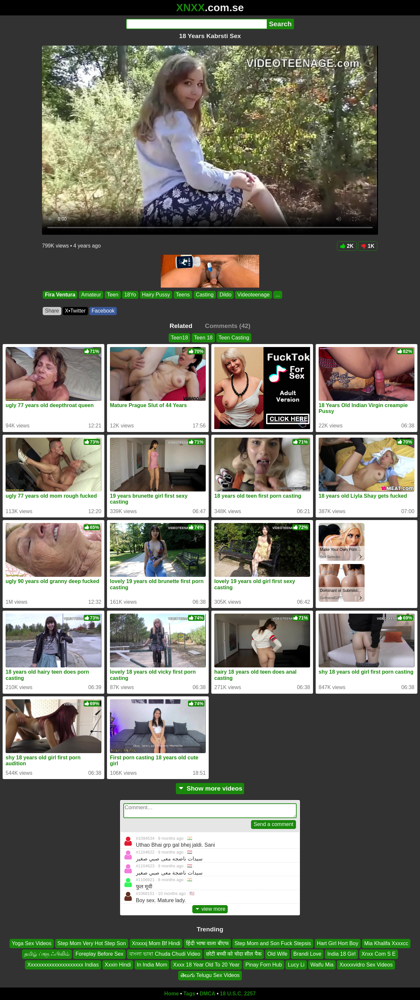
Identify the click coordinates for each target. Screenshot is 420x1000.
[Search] (196, 24)
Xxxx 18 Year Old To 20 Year (206, 964)
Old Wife (277, 954)
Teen (112, 294)
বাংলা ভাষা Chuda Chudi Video (164, 954)
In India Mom (152, 964)
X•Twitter (75, 311)
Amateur (91, 294)
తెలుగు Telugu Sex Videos (210, 975)
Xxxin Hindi (118, 964)
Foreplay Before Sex (99, 954)
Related (181, 325)
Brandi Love (307, 954)
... (278, 294)
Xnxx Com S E (379, 954)
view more (210, 909)
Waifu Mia (322, 964)
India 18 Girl (341, 954)
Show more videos (210, 788)
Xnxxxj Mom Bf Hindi (156, 943)
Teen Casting (234, 337)
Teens (183, 294)
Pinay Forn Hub (263, 964)
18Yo (130, 294)
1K (367, 246)
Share (52, 311)
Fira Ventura (60, 294)
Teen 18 (203, 337)
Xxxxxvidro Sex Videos (365, 964)
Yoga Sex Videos (32, 943)
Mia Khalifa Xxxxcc (386, 943)
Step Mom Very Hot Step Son (91, 943)
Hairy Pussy (156, 294)
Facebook (103, 311)
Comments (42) (228, 325)
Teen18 (179, 337)
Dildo (225, 294)
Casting (205, 294)
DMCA (207, 993)
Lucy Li (296, 964)
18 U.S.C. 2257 (238, 993)
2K (346, 246)
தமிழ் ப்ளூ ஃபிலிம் (47, 954)
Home (171, 993)
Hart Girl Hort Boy (337, 943)
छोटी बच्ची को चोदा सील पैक (233, 954)
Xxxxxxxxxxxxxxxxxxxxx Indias (63, 964)
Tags (189, 993)
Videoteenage (253, 294)
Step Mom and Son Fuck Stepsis (273, 943)
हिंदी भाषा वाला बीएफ (207, 943)
